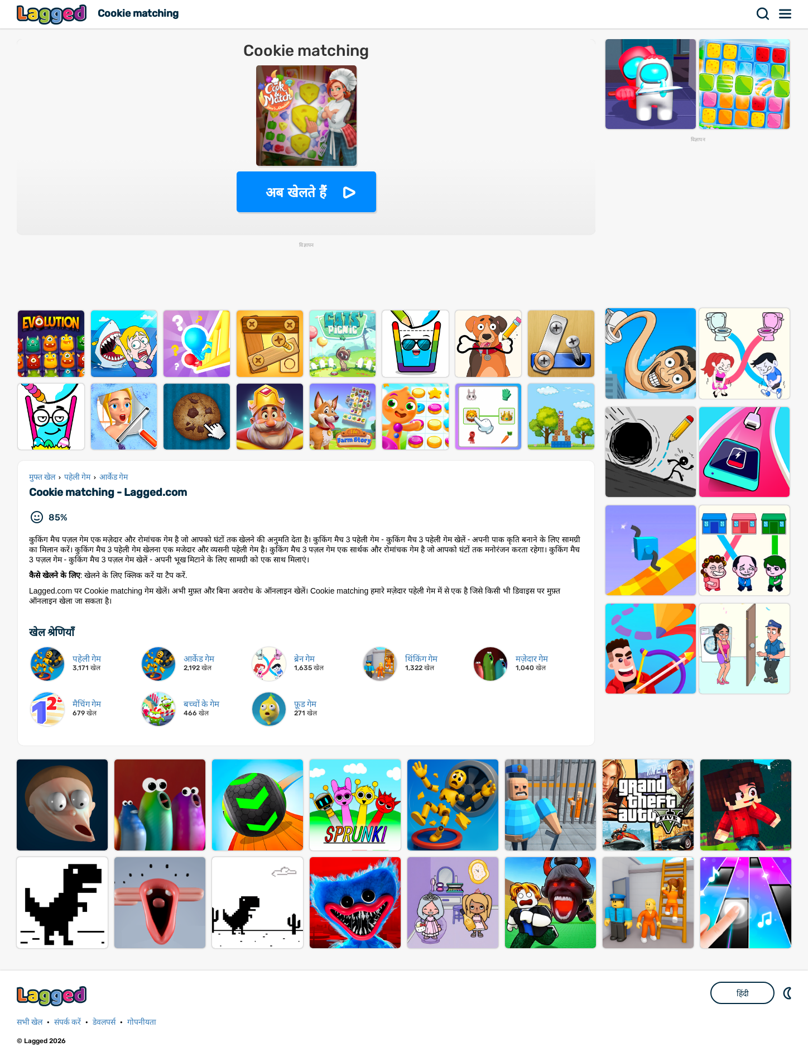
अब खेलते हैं (296, 192)
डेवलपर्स (104, 1022)
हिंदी (743, 993)
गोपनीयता (141, 1022)
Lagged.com (53, 996)
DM (788, 993)
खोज (763, 14)
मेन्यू (786, 14)
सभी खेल (29, 1022)
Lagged (53, 14)
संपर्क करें (67, 1022)
